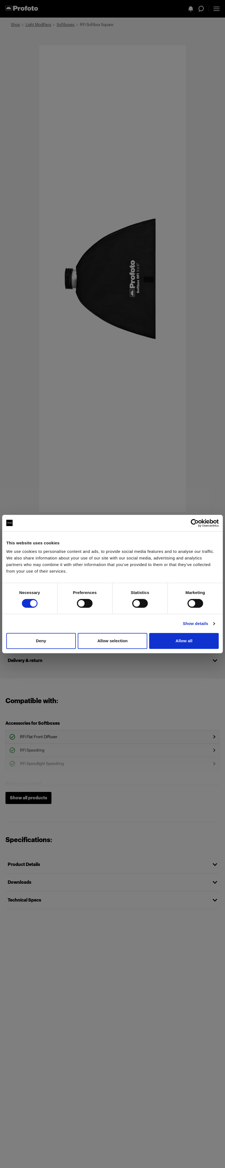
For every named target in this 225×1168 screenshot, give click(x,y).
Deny (41, 640)
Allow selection (112, 640)
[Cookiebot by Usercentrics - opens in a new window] (195, 523)
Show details (195, 623)
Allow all (183, 640)
